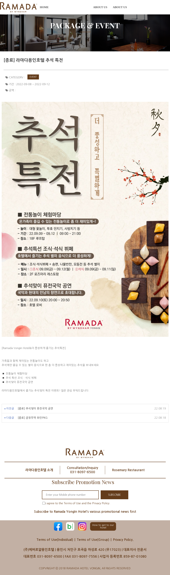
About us (100, 7)
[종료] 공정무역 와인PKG (32, 417)
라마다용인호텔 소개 (37, 470)
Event (33, 77)
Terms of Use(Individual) (54, 539)
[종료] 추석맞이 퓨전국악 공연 (35, 408)
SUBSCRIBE (114, 495)
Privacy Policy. (124, 539)
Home (44, 7)
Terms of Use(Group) (93, 539)
